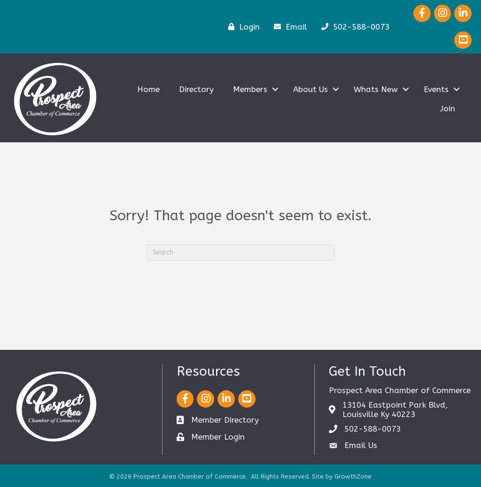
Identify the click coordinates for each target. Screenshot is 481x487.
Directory (196, 89)
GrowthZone (353, 476)
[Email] (288, 26)
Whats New (376, 89)
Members (250, 89)
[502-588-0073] (353, 26)
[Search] (240, 253)
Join (447, 108)
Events (436, 89)
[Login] (242, 26)
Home (148, 89)
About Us (310, 89)
